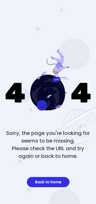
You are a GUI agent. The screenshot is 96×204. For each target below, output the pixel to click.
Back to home (48, 182)
